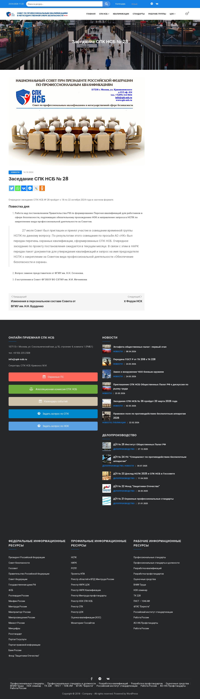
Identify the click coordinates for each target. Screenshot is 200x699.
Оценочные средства (145, 579)
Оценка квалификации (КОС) (86, 617)
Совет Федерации (18, 579)
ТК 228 (137, 595)
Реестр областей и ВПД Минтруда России (92, 579)
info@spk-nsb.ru (18, 359)
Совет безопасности (19, 563)
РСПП (74, 568)
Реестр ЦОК (77, 612)
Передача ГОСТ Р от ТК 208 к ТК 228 (134, 359)
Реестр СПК (77, 606)
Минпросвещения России (22, 617)
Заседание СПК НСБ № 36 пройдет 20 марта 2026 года (145, 401)
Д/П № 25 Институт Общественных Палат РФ (139, 444)
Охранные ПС (53, 376)
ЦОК (172, 13)
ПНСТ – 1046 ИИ (142, 601)
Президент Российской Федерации (27, 557)
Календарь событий (53, 401)
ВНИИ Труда (140, 584)
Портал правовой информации (24, 645)
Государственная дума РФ (22, 584)
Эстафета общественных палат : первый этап (139, 346)
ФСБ (11, 590)
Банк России (15, 650)
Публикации (119, 422)
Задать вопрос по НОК (53, 426)
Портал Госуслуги (17, 639)
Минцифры (14, 628)
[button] (187, 12)
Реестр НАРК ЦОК (80, 584)
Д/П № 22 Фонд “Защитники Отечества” (136, 486)
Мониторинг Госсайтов (83, 623)
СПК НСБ (104, 13)
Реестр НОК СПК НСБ (82, 601)
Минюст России (17, 623)
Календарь (120, 4)
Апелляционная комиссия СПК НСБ (53, 389)
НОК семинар (140, 590)
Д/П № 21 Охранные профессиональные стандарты (143, 498)
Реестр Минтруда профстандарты (88, 595)
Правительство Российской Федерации (29, 574)
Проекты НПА (78, 574)
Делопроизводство (124, 449)
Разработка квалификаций (148, 568)
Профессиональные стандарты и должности (157, 563)
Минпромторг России (20, 612)
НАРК (74, 563)
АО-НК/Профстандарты (146, 623)
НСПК (74, 557)
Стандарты (139, 13)
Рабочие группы (157, 13)
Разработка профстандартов (149, 574)
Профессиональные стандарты (150, 557)
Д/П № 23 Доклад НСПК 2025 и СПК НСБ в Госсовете (144, 473)
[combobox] (135, 4)
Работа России (141, 617)
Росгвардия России (19, 595)
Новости (15, 172)
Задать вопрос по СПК (53, 413)
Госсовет (13, 568)
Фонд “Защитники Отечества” (24, 655)
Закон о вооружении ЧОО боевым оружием (138, 371)
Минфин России (17, 601)
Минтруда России (18, 606)
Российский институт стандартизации (153, 612)
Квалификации (121, 13)
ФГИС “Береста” (142, 606)
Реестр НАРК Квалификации (86, 590)
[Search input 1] (64, 4)
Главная (90, 13)
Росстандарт (15, 634)
